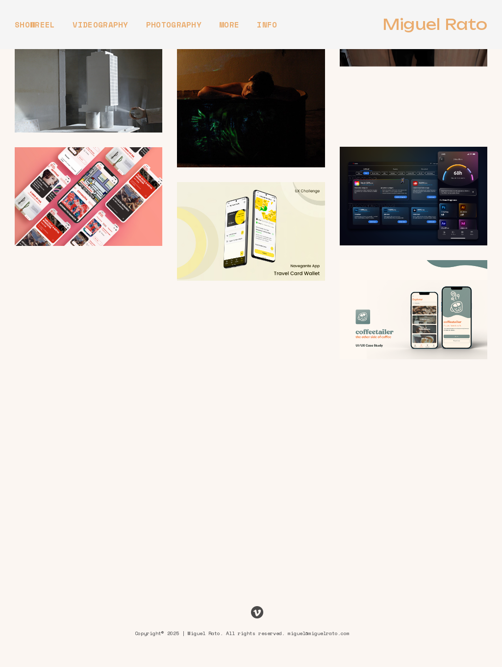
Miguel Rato (434, 24)
